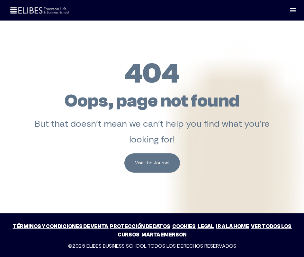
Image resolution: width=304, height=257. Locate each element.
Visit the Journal (152, 158)
